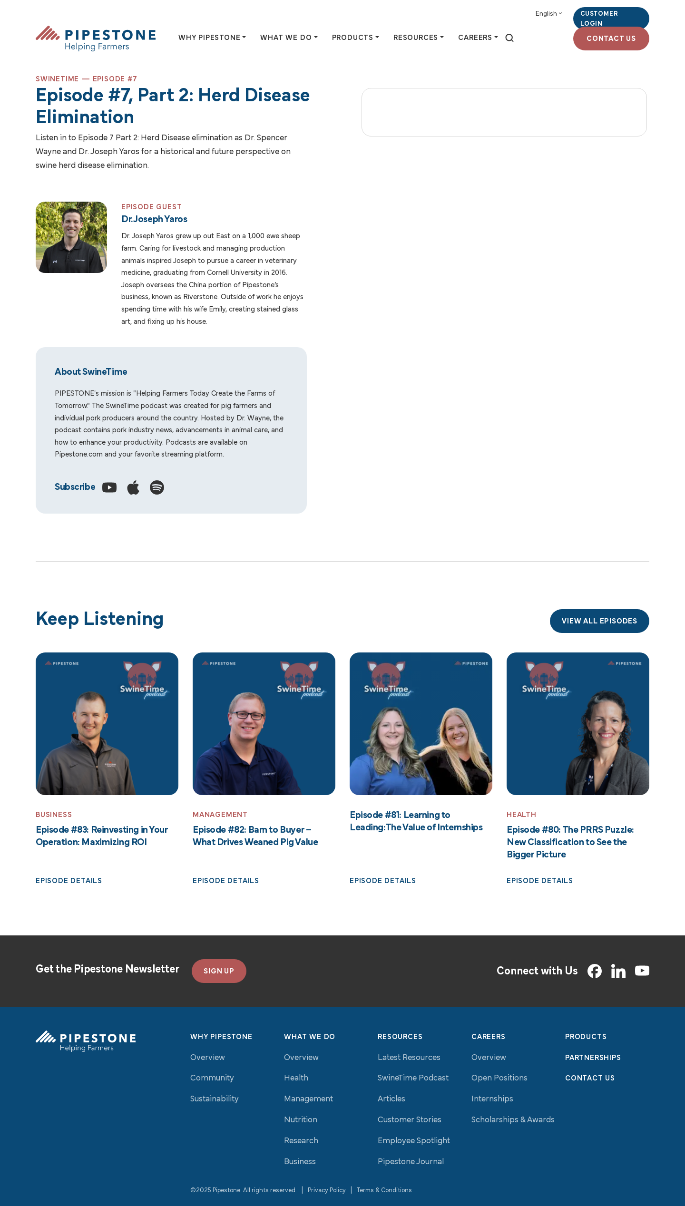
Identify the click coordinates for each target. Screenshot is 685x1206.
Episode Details (69, 881)
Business (300, 1162)
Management (308, 1099)
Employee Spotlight (414, 1141)
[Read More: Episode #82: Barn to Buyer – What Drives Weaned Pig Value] (264, 724)
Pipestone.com (79, 455)
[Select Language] (549, 14)
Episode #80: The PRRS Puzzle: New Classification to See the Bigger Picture (570, 842)
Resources (400, 1037)
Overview (207, 1057)
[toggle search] (509, 39)
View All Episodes (599, 622)
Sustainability (214, 1099)
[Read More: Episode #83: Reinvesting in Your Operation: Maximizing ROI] (107, 724)
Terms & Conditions (384, 1191)
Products (586, 1037)
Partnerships (593, 1058)
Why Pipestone (221, 1037)
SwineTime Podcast (413, 1078)
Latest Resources (409, 1057)
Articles (391, 1099)
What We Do (309, 1037)
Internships (492, 1099)
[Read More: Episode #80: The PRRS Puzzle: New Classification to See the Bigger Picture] (578, 724)
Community (212, 1078)
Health (296, 1078)
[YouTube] (642, 971)
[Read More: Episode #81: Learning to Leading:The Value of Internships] (421, 724)
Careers (488, 1037)
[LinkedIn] (618, 971)
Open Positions (499, 1078)
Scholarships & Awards (513, 1120)
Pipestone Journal (411, 1162)
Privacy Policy (327, 1191)
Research (301, 1141)
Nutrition (300, 1120)
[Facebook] (594, 971)
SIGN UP (219, 971)
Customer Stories (409, 1120)
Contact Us (611, 39)
